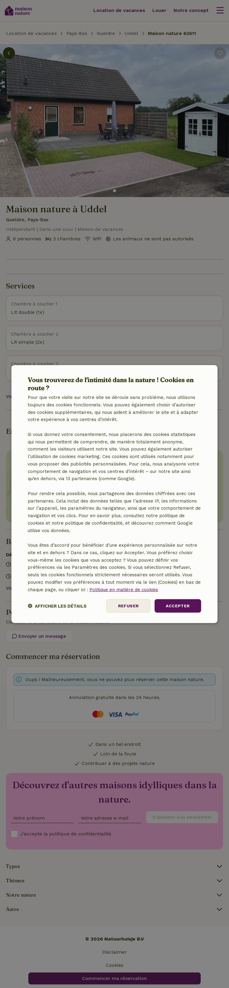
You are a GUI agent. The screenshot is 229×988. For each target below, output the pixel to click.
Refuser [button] (128, 605)
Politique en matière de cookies (123, 589)
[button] (57, 606)
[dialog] (114, 494)
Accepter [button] (178, 605)
